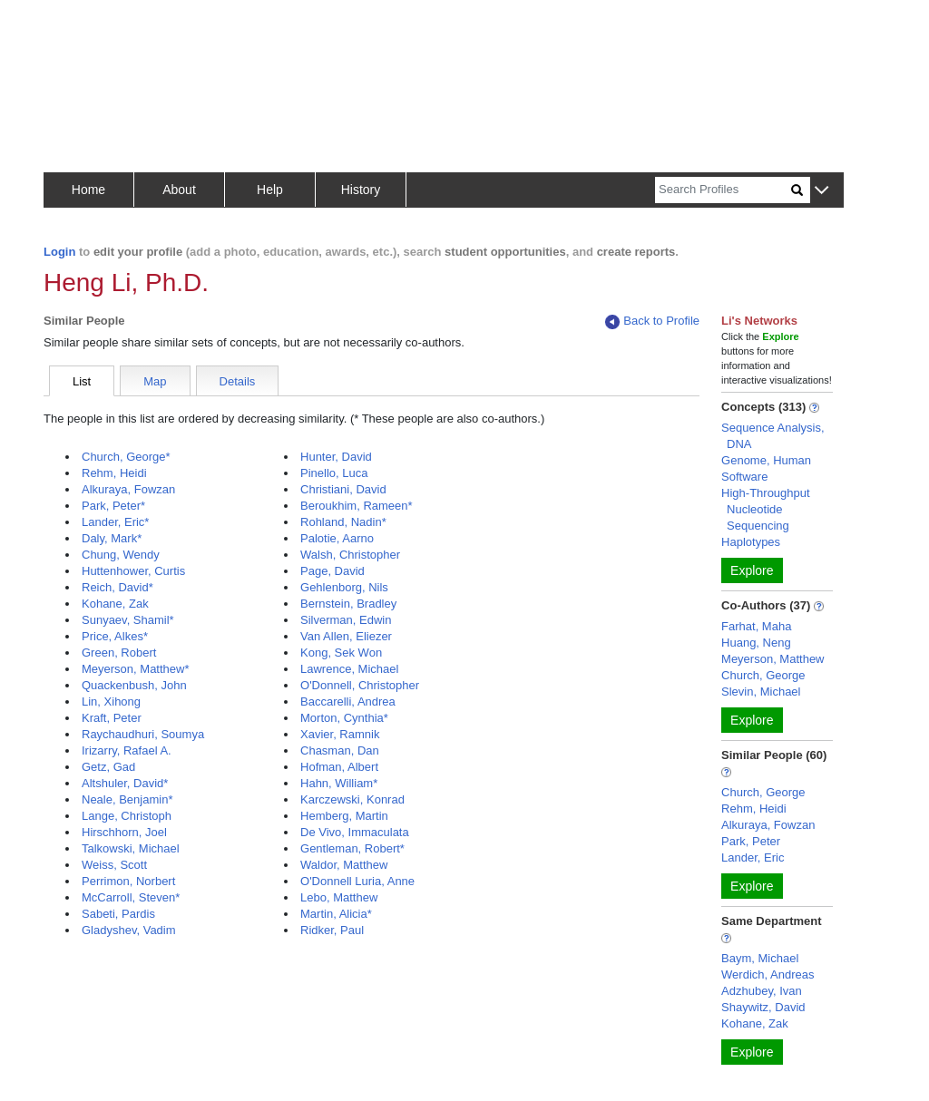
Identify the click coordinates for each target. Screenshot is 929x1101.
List (82, 381)
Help (270, 189)
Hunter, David (336, 456)
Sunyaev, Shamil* (128, 620)
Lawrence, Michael (349, 669)
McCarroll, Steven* (131, 897)
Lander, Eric (752, 857)
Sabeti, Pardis (118, 914)
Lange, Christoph (126, 816)
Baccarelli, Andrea (348, 701)
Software (744, 476)
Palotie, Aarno (337, 538)
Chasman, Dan (339, 750)
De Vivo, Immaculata (354, 832)
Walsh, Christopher (350, 554)
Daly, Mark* (112, 538)
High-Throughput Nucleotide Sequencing (765, 509)
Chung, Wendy (121, 554)
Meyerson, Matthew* (136, 669)
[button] (821, 191)
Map (154, 381)
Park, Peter (750, 841)
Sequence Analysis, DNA (772, 436)
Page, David (332, 571)
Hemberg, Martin (344, 816)
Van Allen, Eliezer (346, 636)
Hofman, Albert (339, 767)
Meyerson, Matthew (772, 659)
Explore (751, 570)
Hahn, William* (338, 783)
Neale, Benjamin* (127, 799)
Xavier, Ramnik (339, 734)
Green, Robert (119, 652)
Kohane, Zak (115, 603)
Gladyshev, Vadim (129, 930)
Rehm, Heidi (114, 473)
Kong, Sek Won (341, 652)
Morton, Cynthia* (344, 718)
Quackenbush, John (134, 685)
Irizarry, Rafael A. (126, 750)
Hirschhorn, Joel (124, 832)
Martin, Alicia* (336, 914)
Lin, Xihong (111, 701)
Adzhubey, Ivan (761, 991)
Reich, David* (117, 587)
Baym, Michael (759, 958)
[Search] (723, 190)
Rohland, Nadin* (343, 522)
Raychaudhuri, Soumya (143, 734)
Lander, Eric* (115, 522)
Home (88, 189)
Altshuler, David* (125, 783)
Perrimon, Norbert (128, 881)
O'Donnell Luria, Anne (357, 881)
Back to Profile (652, 321)
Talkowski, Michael (131, 848)
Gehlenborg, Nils (344, 587)
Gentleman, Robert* (352, 848)
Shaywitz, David (763, 1007)
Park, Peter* (113, 505)
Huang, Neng (756, 642)
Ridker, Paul (332, 930)
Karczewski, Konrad (352, 799)
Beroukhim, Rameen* (356, 505)
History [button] (361, 189)
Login (59, 251)
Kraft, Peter (112, 718)
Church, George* (126, 456)
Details (238, 381)
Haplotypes (750, 542)
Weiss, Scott (114, 865)
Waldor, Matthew (343, 865)
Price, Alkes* (115, 636)
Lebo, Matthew (338, 897)
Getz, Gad (108, 767)
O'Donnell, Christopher (359, 685)
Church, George (763, 675)
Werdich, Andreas (767, 974)
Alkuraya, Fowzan (128, 489)
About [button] (179, 189)
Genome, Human (766, 460)
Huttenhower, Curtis (133, 571)
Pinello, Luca (333, 473)
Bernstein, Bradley (348, 603)
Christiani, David (343, 489)
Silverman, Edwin (345, 620)
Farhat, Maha (756, 626)
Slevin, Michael (760, 691)
